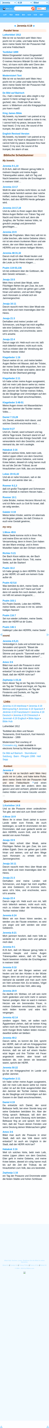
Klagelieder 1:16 (11, 357)
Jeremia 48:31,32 (12, 253)
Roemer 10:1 (9, 497)
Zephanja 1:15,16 (12, 680)
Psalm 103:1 (9, 600)
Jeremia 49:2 (10, 1038)
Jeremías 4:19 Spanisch (31, 709)
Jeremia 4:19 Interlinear (15, 706)
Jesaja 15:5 (9, 279)
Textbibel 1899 (10, 52)
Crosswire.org (10, 745)
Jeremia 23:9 (10, 232)
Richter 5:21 (9, 553)
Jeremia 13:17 (10, 187)
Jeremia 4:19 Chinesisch (25, 715)
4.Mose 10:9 (9, 816)
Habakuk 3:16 (10, 450)
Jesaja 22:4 (9, 339)
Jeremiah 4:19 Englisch (15, 718)
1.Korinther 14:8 (11, 805)
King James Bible (12, 113)
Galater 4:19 (9, 512)
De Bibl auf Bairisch (13, 93)
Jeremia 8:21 (10, 932)
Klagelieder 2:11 (11, 378)
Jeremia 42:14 (10, 1017)
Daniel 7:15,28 (10, 417)
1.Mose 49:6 (9, 532)
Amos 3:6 (8, 662)
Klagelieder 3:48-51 (13, 402)
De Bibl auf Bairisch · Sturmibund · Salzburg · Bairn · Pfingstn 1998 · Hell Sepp (22, 756)
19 (3, 773)
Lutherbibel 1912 (12, 34)
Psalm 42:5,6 (10, 582)
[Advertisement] (24, 1208)
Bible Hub (8, 721)
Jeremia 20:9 (10, 991)
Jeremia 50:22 (10, 1067)
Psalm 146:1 (9, 627)
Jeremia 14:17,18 (12, 208)
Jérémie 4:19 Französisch (16, 712)
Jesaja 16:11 (9, 303)
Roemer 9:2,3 (10, 485)
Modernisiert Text (12, 75)
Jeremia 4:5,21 (10, 641)
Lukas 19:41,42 (11, 474)
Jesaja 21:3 (9, 318)
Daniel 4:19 (9, 1102)
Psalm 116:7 (9, 615)
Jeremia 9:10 (10, 967)
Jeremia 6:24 (10, 915)
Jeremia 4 (8, 770)
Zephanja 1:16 (10, 1172)
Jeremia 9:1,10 (10, 166)
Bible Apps (34, 718)
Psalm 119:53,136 (12, 268)
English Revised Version (16, 133)
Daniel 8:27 (9, 429)
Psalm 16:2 (9, 568)
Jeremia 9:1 (9, 947)
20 (33, 782)
